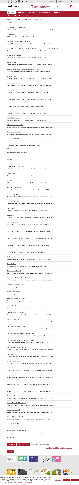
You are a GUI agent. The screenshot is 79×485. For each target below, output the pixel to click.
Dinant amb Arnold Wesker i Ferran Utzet (17, 277)
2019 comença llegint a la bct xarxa (15, 90)
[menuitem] (10, 12)
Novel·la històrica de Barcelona (14, 250)
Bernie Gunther (11, 256)
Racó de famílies (11, 437)
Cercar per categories (58, 8)
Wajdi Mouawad (11, 208)
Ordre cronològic (14, 22)
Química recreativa (11, 76)
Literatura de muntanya (13, 201)
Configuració (58, 480)
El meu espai (61, 1)
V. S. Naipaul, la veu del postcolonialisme (17, 298)
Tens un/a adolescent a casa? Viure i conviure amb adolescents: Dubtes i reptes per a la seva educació (32, 48)
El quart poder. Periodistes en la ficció (16, 27)
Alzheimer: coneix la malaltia (14, 291)
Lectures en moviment (12, 194)
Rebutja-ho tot (75, 480)
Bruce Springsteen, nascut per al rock (16, 430)
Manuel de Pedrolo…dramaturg (14, 187)
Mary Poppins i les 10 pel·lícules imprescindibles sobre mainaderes (23, 145)
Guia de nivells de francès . (13, 382)
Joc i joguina (10, 159)
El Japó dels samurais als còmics (15, 124)
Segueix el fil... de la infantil (14, 55)
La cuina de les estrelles (13, 423)
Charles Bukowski (11, 34)
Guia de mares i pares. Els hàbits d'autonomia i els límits (20, 340)
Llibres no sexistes (11, 110)
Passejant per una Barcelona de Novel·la (17, 152)
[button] (11, 444)
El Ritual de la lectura (12, 236)
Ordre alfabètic (13, 21)
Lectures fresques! (11, 305)
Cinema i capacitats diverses (14, 375)
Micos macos (10, 354)
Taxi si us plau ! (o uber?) (13, 104)
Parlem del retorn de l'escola (14, 270)
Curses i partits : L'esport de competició (16, 326)
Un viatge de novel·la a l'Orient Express (16, 402)
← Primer (49, 447)
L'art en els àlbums (11, 263)
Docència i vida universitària (14, 131)
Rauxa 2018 (10, 180)
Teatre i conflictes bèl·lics (13, 319)
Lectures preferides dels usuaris (15, 138)
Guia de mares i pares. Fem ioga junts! (16, 347)
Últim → (69, 447)
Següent (63, 447)
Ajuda (53, 1)
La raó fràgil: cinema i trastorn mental (16, 312)
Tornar (10, 451)
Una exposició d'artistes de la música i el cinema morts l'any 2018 (23, 69)
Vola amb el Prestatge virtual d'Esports (16, 416)
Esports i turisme (11, 173)
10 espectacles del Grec (13, 361)
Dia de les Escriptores (12, 222)
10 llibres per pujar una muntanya (15, 166)
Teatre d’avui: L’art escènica (14, 395)
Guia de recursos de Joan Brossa (15, 83)
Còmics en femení (11, 62)
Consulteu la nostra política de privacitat (27, 482)
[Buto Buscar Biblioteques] (71, 6)
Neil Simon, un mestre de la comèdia (16, 284)
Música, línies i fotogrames (13, 117)
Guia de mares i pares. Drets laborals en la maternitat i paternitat (23, 243)
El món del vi (10, 229)
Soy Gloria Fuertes (11, 389)
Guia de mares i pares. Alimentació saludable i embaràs (20, 333)
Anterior (56, 447)
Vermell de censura (12, 368)
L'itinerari (9, 97)
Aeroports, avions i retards (13, 409)
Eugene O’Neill (10, 215)
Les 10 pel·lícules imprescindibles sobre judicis (18, 41)
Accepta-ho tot (66, 480)
